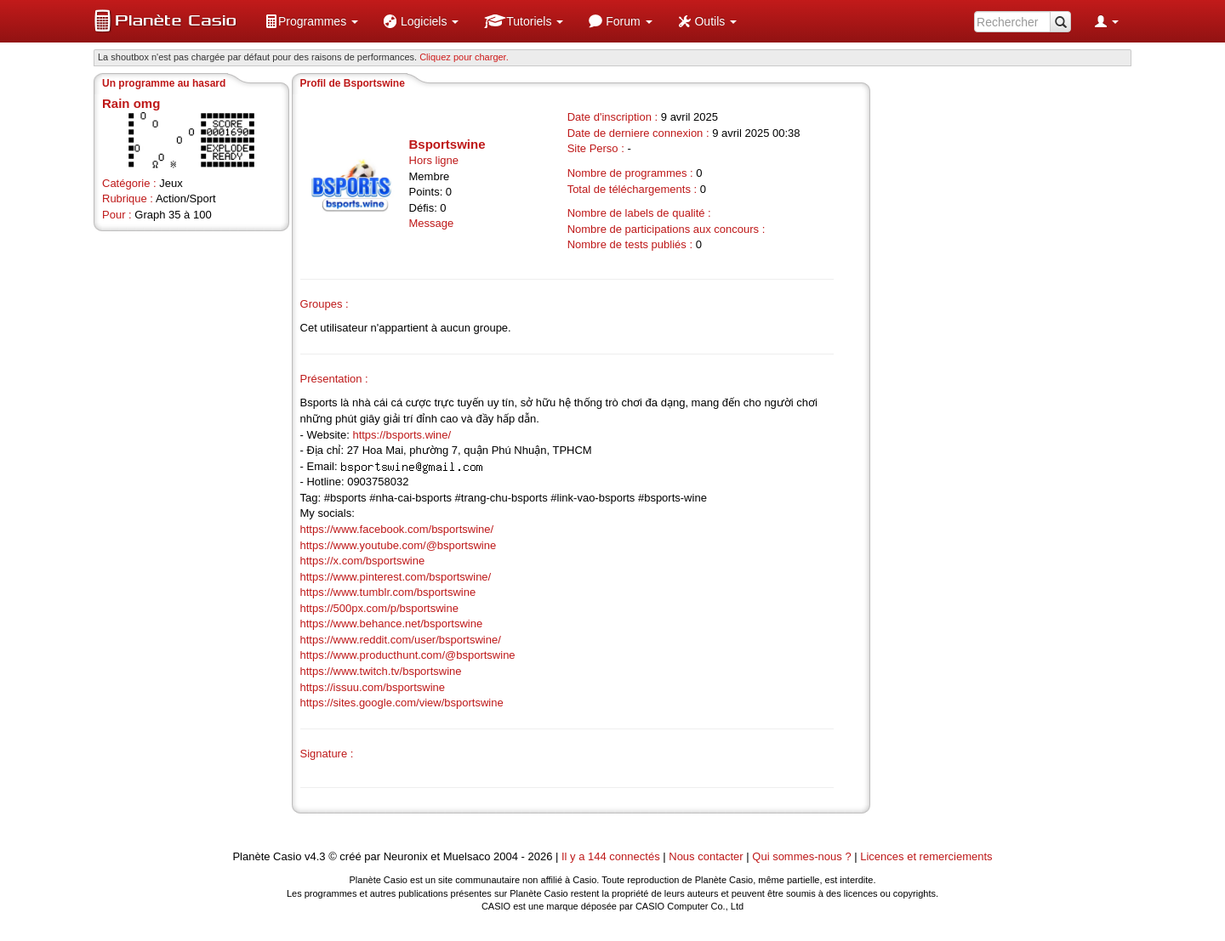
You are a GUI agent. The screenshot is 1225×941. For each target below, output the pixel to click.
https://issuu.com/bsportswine (373, 687)
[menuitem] (311, 21)
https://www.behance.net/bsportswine (391, 623)
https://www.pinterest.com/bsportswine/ (396, 576)
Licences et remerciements (926, 856)
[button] (311, 21)
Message (431, 223)
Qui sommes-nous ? (801, 856)
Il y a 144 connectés (612, 856)
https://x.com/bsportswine (362, 560)
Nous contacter (706, 856)
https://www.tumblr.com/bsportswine (388, 592)
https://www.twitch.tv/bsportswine (381, 671)
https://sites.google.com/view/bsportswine (402, 702)
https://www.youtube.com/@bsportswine (398, 545)
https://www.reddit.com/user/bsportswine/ (400, 639)
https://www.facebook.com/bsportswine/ (397, 529)
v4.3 (315, 856)
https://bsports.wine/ (401, 434)
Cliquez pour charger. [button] (464, 57)
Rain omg (131, 103)
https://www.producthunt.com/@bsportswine (408, 655)
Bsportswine (447, 144)
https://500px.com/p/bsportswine (379, 608)
